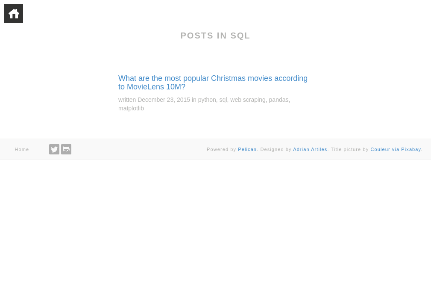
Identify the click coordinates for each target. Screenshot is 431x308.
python (207, 99)
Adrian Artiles (310, 149)
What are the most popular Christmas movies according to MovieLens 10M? (213, 82)
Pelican (247, 149)
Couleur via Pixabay (395, 149)
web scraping (248, 99)
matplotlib (131, 108)
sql (223, 99)
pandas (279, 99)
